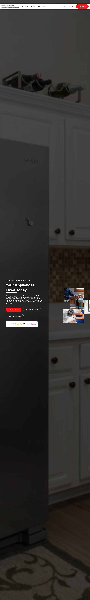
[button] (22, 324)
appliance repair (28, 297)
